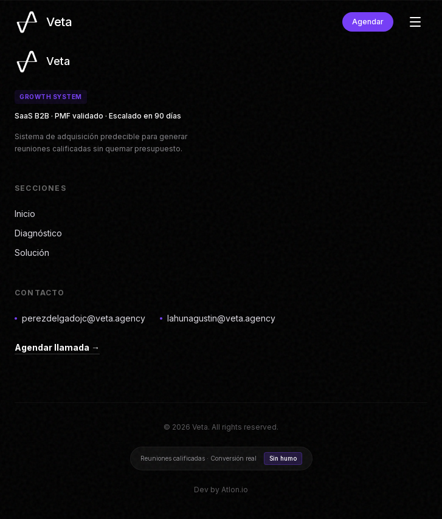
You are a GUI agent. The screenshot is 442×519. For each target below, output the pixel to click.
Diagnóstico (38, 233)
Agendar (368, 21)
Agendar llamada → (57, 347)
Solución (32, 252)
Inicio (25, 213)
